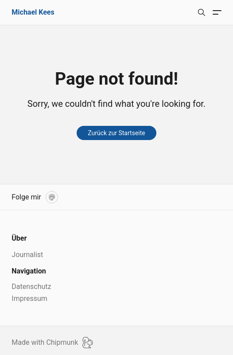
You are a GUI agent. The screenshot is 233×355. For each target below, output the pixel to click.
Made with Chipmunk (52, 342)
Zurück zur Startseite (116, 133)
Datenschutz (31, 286)
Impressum (29, 298)
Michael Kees (33, 12)
